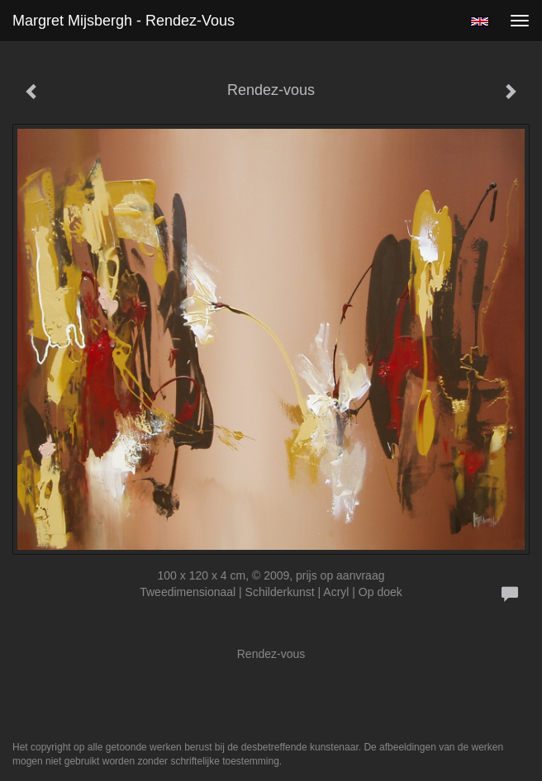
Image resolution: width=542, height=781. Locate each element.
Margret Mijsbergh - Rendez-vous (123, 20)
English (479, 21)
